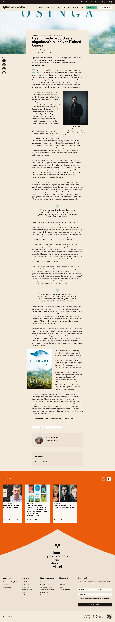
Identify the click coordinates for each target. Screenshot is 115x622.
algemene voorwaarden (94, 598)
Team (27, 589)
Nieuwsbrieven (44, 584)
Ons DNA (24, 582)
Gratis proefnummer (64, 589)
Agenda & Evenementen (47, 587)
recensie (61, 35)
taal (57, 559)
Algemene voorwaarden (47, 589)
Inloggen (104, 2)
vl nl (57, 566)
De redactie (30, 519)
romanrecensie (57, 427)
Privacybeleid (44, 592)
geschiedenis (57, 556)
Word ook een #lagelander (10, 582)
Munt (44, 418)
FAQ (86, 2)
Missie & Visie (25, 587)
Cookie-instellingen (45, 595)
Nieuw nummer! (7, 2)
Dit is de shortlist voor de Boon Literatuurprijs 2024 (36, 507)
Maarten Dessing (40, 50)
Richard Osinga (38, 427)
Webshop (97, 2)
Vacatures (24, 595)
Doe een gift (105, 7)
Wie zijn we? (25, 584)
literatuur (57, 563)
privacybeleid (106, 598)
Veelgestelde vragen (46, 582)
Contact (91, 2)
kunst (57, 552)
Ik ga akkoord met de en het (94, 599)
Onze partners (7, 587)
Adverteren (62, 587)
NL (81, 2)
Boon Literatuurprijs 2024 (49, 35)
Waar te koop (63, 582)
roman (47, 427)
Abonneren (91, 7)
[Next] (109, 479)
